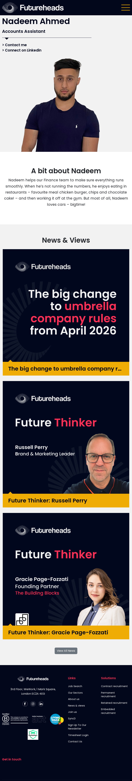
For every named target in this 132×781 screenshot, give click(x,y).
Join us (72, 712)
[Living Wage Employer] (57, 719)
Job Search (75, 686)
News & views (76, 705)
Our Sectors (75, 692)
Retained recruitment (114, 703)
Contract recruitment (114, 686)
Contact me (16, 44)
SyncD (72, 718)
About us (73, 699)
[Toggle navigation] (125, 7)
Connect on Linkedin (23, 50)
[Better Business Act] (39, 719)
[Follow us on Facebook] (25, 703)
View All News (66, 651)
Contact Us (75, 741)
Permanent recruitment (108, 694)
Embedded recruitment (108, 711)
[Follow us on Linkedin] (40, 703)
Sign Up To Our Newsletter (77, 727)
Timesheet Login (78, 735)
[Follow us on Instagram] (33, 703)
